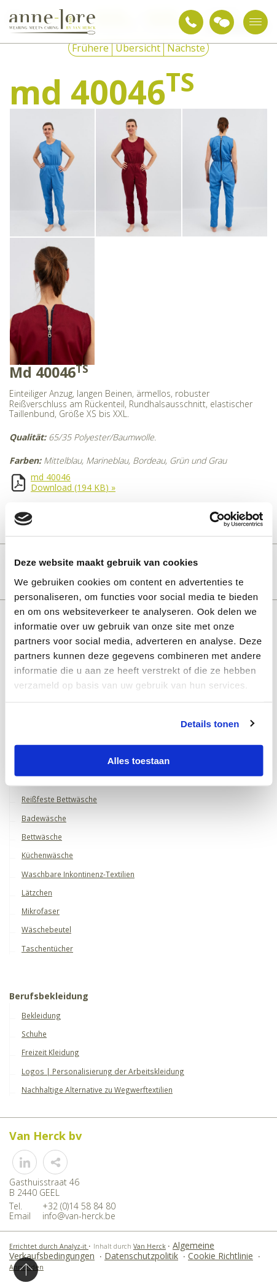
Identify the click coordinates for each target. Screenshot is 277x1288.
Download (73, 487)
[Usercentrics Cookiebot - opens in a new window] (209, 519)
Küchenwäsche (47, 855)
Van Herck (149, 1246)
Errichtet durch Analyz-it (48, 1246)
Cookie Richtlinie (220, 1256)
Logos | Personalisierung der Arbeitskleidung (102, 1071)
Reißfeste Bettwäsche (59, 799)
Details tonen (210, 723)
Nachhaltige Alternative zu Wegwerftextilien (97, 1089)
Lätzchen (36, 892)
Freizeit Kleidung (50, 1052)
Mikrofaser (40, 911)
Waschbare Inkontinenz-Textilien (78, 874)
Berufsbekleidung (48, 996)
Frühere (90, 48)
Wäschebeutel (46, 929)
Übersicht (137, 48)
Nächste (186, 48)
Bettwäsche (41, 836)
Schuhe (34, 1033)
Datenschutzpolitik (141, 1256)
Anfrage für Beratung (221, 22)
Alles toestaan (138, 760)
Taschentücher (47, 948)
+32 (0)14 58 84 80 (191, 22)
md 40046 (51, 477)
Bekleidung (41, 1015)
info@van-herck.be (78, 1216)
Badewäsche (43, 818)
